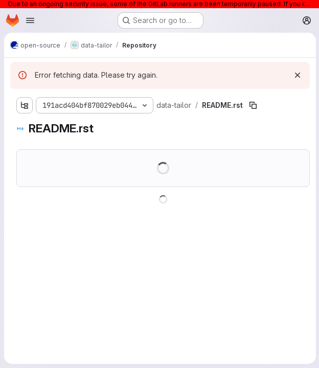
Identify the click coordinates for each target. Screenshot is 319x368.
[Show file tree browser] (24, 105)
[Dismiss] (296, 75)
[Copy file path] (252, 105)
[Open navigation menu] (30, 20)
